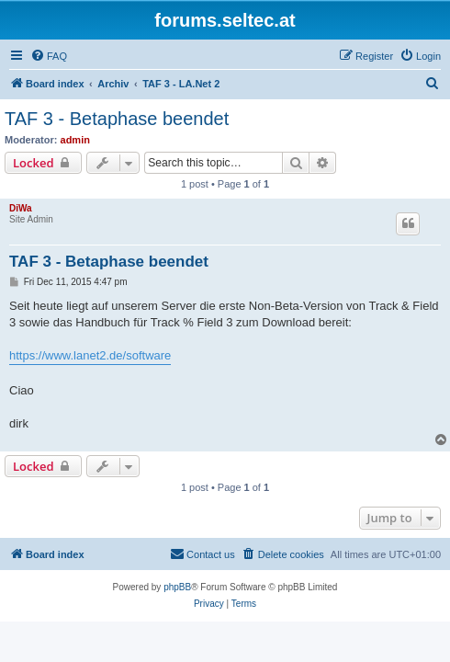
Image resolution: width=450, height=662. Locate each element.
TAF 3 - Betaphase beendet (117, 118)
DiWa (20, 208)
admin (75, 139)
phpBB (177, 587)
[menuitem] (48, 56)
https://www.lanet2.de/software (90, 355)
